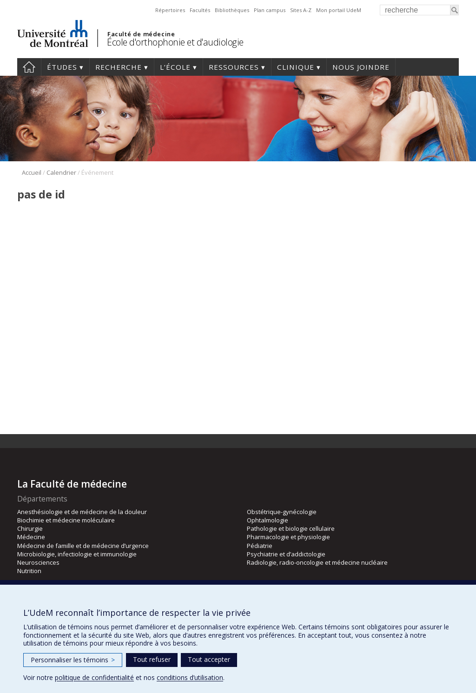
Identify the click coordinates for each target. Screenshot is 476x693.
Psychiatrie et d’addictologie (286, 554)
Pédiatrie (259, 545)
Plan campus (269, 10)
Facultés (200, 10)
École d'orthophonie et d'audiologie (175, 42)
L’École (175, 67)
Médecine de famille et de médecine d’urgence (83, 545)
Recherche (118, 67)
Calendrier (61, 172)
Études (62, 67)
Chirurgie (30, 528)
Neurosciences (38, 562)
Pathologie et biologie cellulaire (291, 528)
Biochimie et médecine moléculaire (66, 520)
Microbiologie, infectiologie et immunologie (77, 554)
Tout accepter (209, 659)
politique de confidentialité (94, 677)
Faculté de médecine (141, 34)
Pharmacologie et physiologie (288, 537)
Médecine (31, 537)
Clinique (295, 67)
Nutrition (29, 571)
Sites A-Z (300, 10)
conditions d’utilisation (190, 677)
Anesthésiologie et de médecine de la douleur (82, 512)
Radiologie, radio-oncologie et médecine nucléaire (317, 562)
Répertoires (170, 10)
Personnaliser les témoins (73, 659)
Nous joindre (361, 67)
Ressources (234, 67)
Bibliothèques (232, 10)
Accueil (29, 67)
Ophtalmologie (267, 520)
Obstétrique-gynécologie (282, 512)
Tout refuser (152, 659)
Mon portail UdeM (338, 10)
